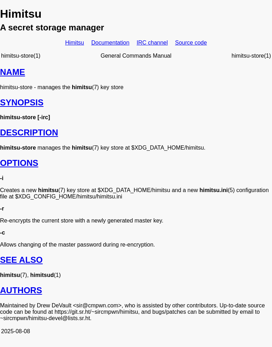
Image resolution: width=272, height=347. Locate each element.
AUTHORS (21, 290)
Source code (191, 43)
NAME (12, 72)
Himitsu (74, 43)
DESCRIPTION (29, 132)
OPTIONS (19, 163)
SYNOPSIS (22, 102)
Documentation (110, 43)
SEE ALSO (21, 260)
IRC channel (152, 43)
